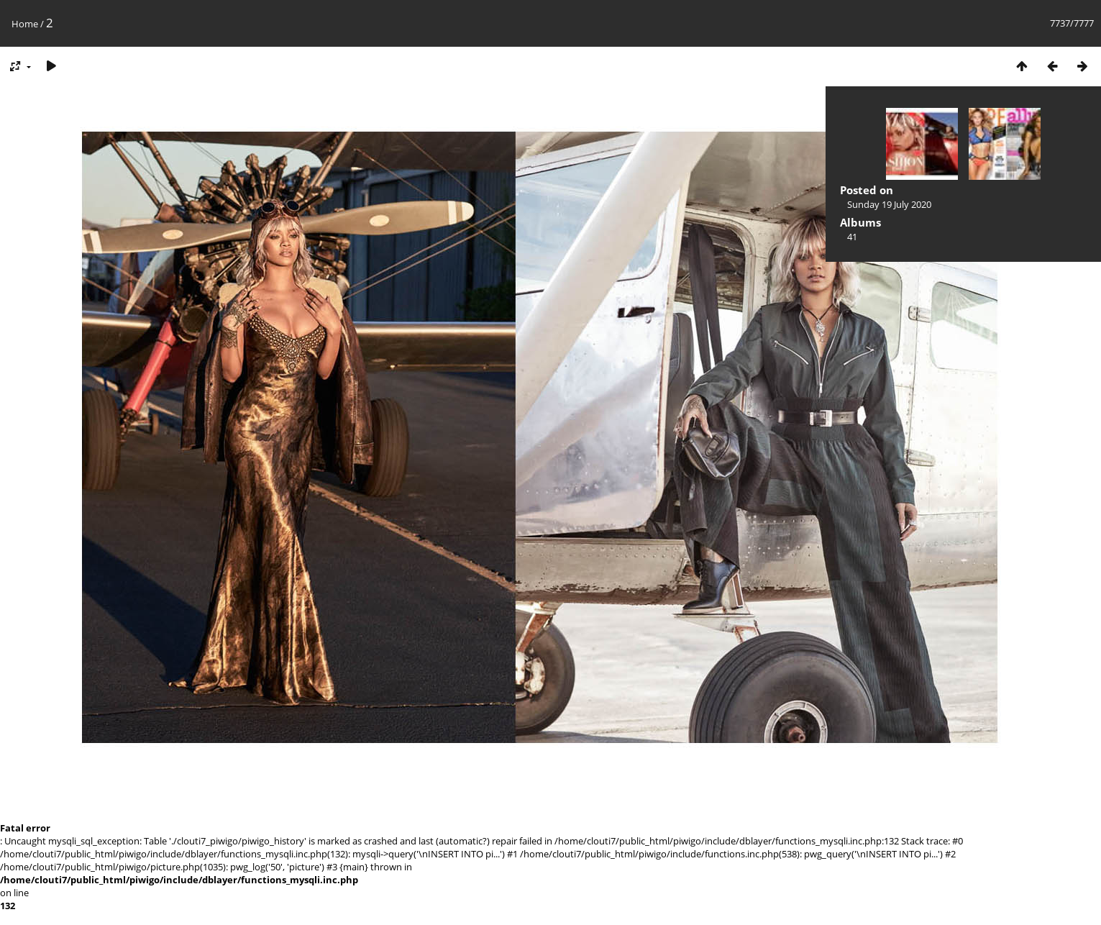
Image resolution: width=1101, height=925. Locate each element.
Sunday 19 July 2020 (889, 204)
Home (25, 23)
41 (852, 236)
